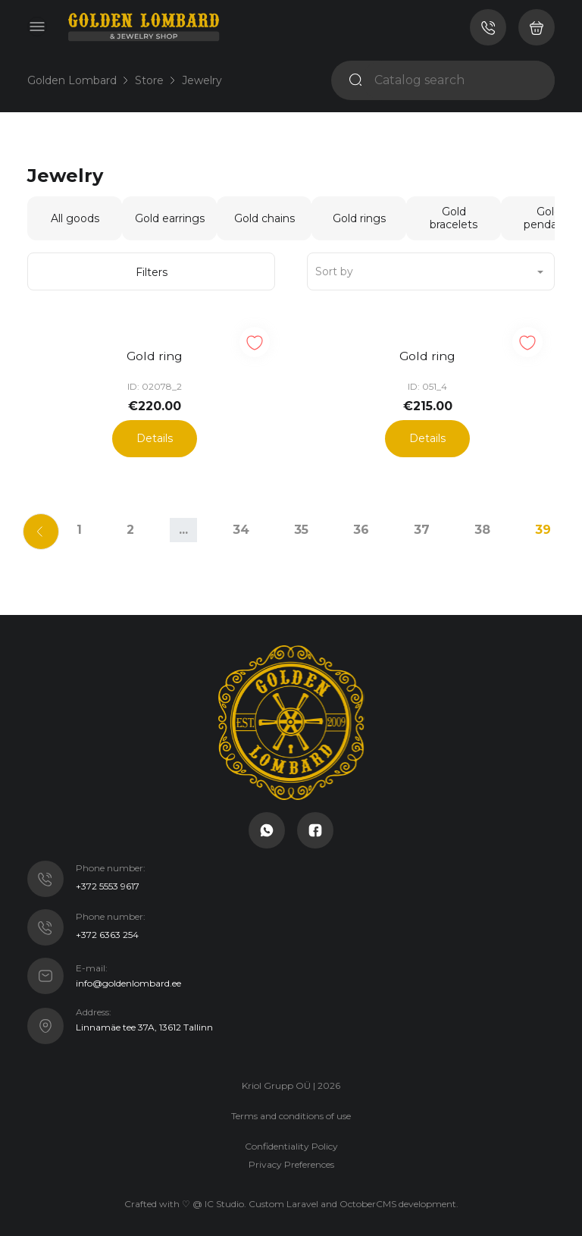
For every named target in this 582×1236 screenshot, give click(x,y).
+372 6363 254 (107, 930)
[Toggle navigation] (37, 26)
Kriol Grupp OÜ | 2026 (291, 1081)
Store (149, 80)
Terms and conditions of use (291, 1111)
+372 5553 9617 (107, 882)
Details (154, 434)
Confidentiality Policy (291, 1141)
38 (482, 525)
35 (301, 525)
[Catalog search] (458, 80)
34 (241, 525)
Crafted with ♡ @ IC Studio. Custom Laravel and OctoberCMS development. (291, 1199)
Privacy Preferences (291, 1159)
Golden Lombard (72, 80)
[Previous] (32, 525)
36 (361, 525)
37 (422, 525)
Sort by (334, 271)
